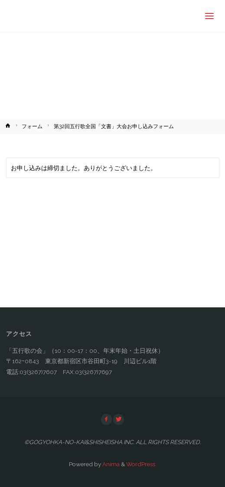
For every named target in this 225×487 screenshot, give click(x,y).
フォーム (32, 126)
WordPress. (141, 464)
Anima (110, 464)
